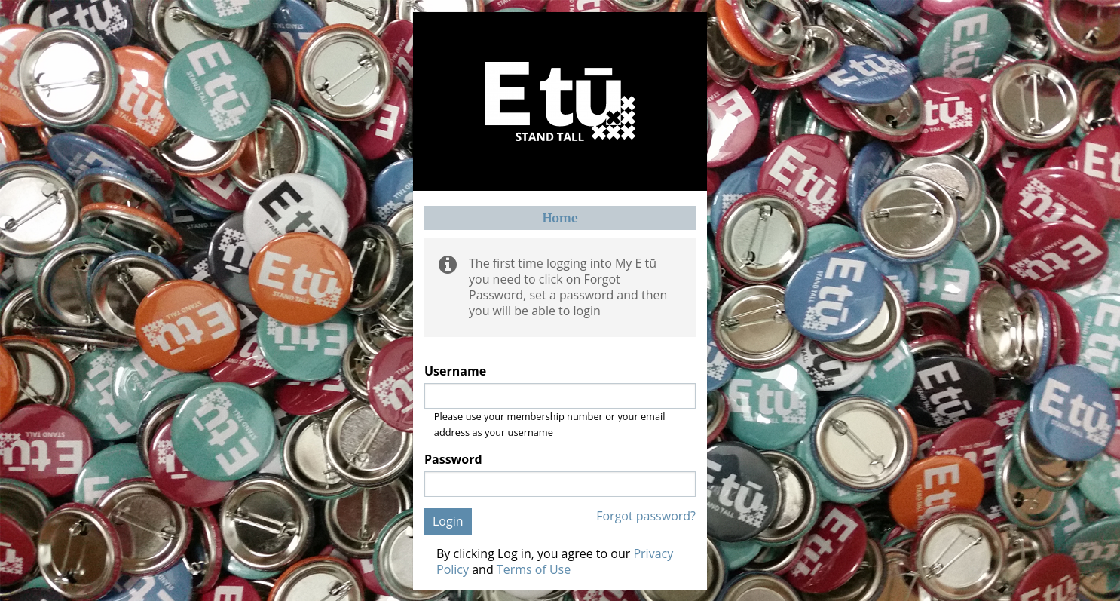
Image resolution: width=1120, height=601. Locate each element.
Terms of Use (534, 569)
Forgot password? (646, 516)
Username (455, 371)
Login (448, 521)
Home (559, 217)
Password (453, 460)
